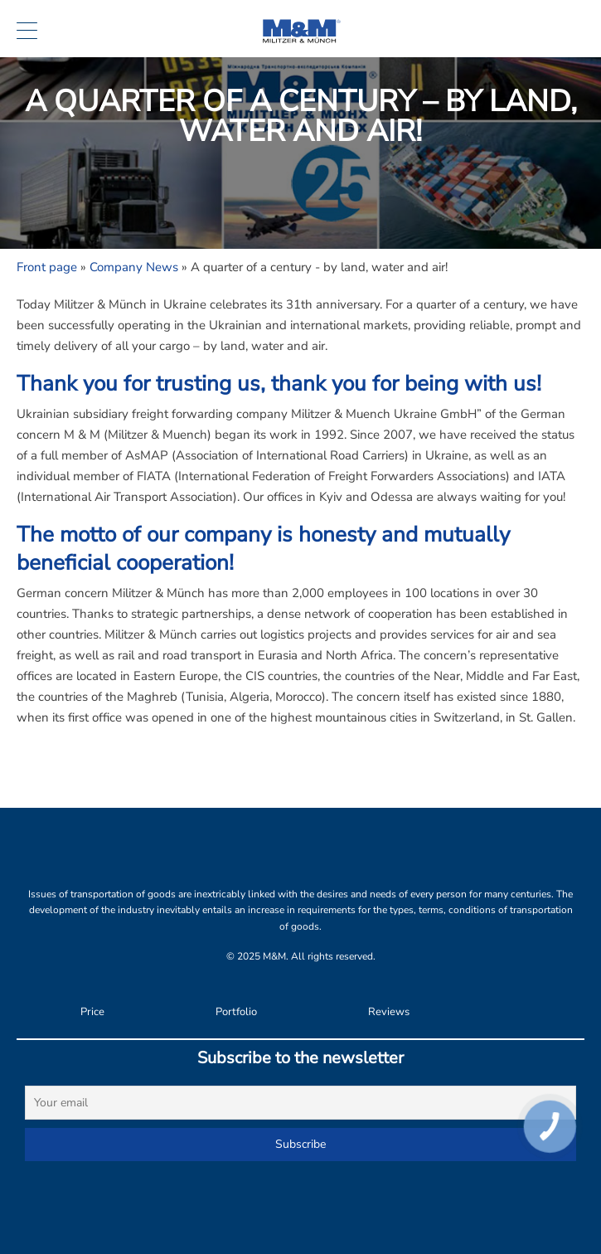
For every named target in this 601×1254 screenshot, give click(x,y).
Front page (47, 267)
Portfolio (236, 1011)
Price (92, 1011)
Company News (134, 267)
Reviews (389, 1011)
